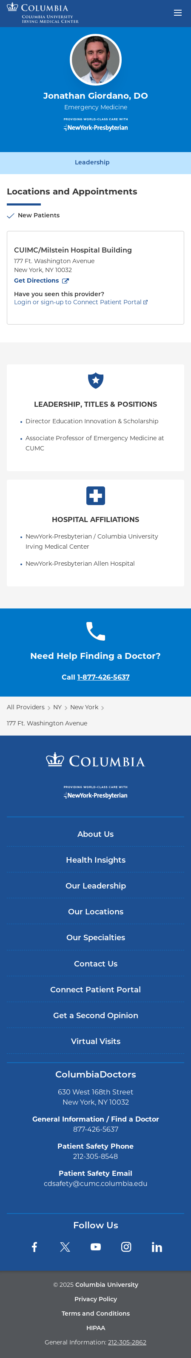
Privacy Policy (95, 1300)
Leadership (92, 163)
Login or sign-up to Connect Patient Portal (78, 303)
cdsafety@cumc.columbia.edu (96, 1184)
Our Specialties (95, 938)
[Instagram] (126, 1247)
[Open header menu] (177, 11)
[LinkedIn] (156, 1247)
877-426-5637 (95, 1130)
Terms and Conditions (96, 1314)
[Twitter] (65, 1247)
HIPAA (95, 1328)
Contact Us (95, 965)
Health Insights (95, 861)
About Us (95, 835)
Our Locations (95, 912)
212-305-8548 (95, 1157)
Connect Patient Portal (95, 990)
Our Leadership (96, 887)
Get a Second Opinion (95, 1016)
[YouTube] (95, 1247)
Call (96, 678)
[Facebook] (34, 1247)
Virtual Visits (95, 1042)
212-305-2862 (127, 1343)
